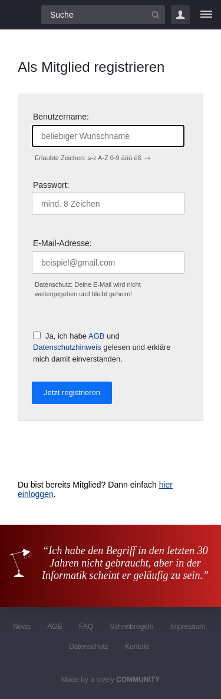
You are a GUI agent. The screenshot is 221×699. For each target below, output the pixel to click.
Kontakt (137, 646)
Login (180, 14)
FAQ (86, 626)
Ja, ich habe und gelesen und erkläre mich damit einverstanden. (101, 347)
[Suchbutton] (155, 14)
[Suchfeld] (103, 14)
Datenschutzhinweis (67, 347)
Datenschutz (88, 646)
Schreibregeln (131, 626)
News (22, 626)
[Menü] (206, 14)
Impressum (187, 626)
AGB (96, 336)
